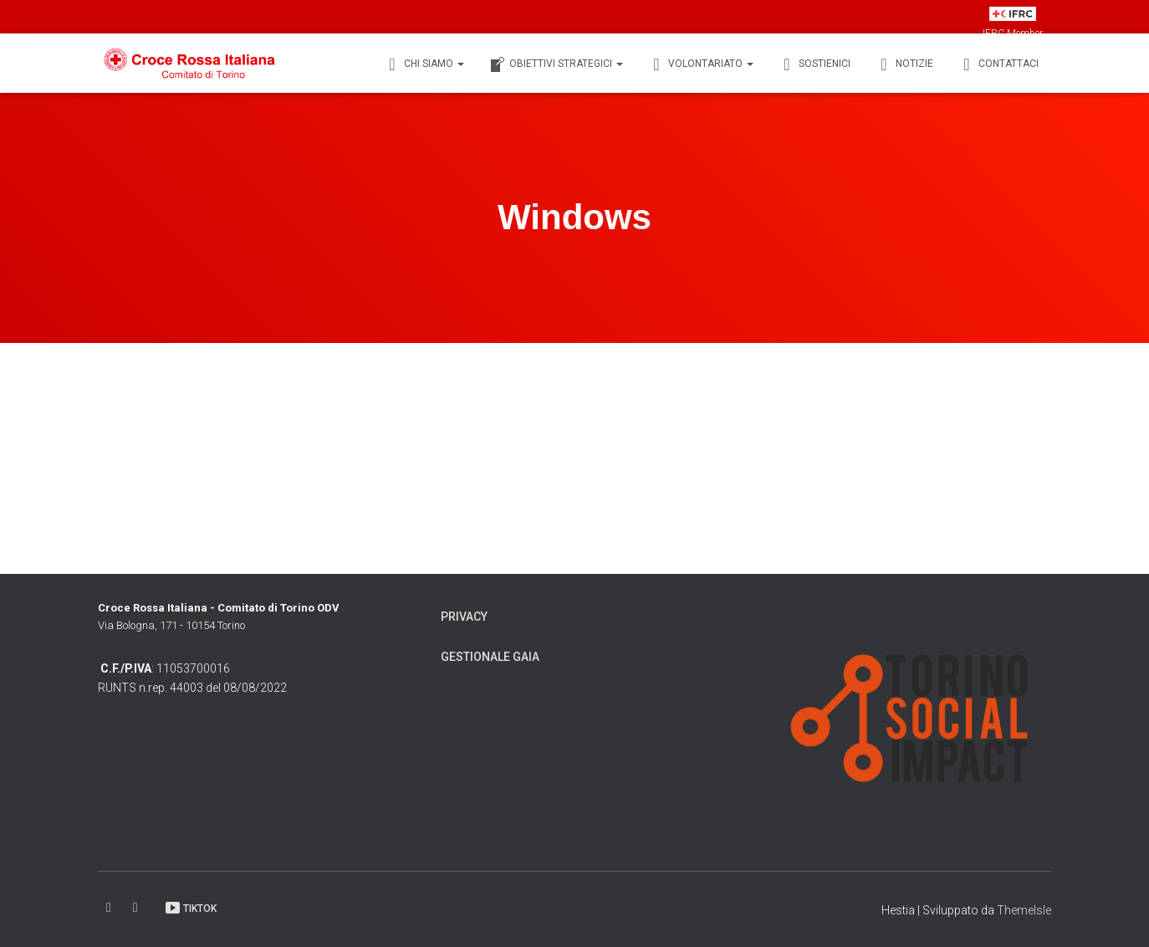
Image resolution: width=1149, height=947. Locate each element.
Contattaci (998, 64)
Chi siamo (424, 64)
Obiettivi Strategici (556, 64)
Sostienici (814, 64)
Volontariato (700, 64)
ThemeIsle (1024, 910)
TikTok (190, 907)
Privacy (464, 616)
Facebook (110, 907)
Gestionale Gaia (490, 656)
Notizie (904, 64)
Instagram (137, 907)
